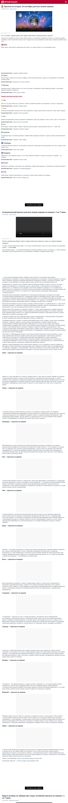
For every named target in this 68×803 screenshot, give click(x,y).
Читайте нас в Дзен (34, 205)
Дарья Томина (13, 9)
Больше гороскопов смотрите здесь (11, 96)
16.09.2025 (3, 9)
